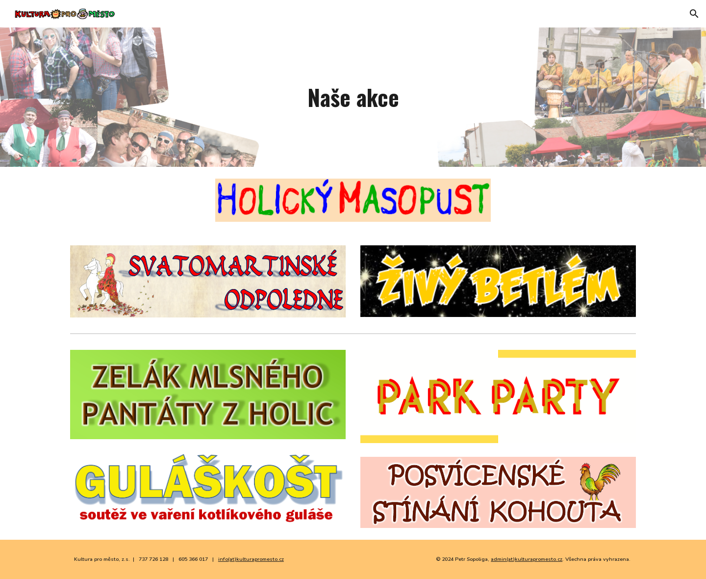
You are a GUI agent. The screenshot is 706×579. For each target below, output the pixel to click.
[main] (353, 97)
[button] (694, 14)
